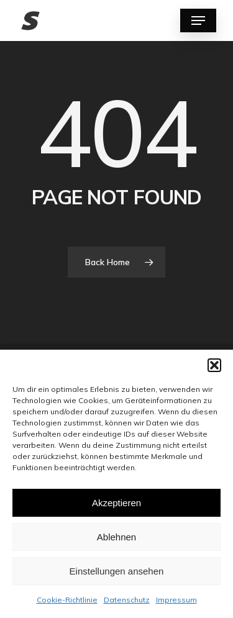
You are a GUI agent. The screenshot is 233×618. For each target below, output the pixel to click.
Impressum (176, 599)
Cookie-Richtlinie (67, 599)
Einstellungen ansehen (117, 571)
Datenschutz (127, 599)
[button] (214, 365)
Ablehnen (116, 537)
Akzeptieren (116, 503)
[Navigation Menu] (198, 20)
